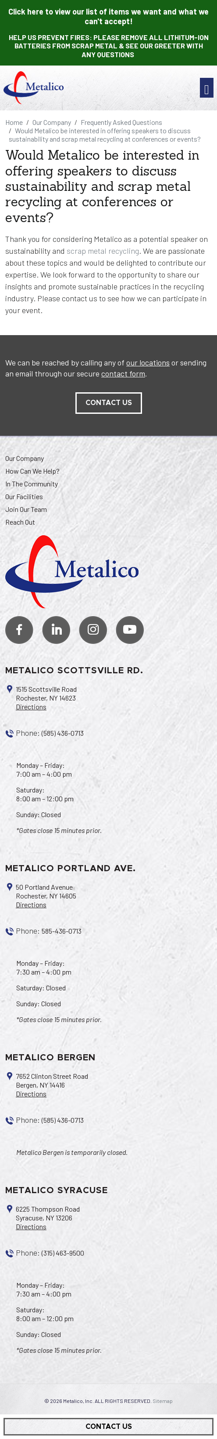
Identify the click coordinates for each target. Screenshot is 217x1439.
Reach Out (20, 522)
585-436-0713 (62, 931)
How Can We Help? (32, 471)
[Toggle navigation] (206, 88)
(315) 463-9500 (63, 1253)
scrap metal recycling (103, 251)
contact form (123, 373)
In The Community (31, 483)
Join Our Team (26, 509)
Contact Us (108, 1426)
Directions (31, 706)
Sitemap (163, 1401)
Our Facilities (24, 496)
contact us (108, 402)
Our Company (24, 458)
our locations (148, 362)
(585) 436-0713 (63, 733)
